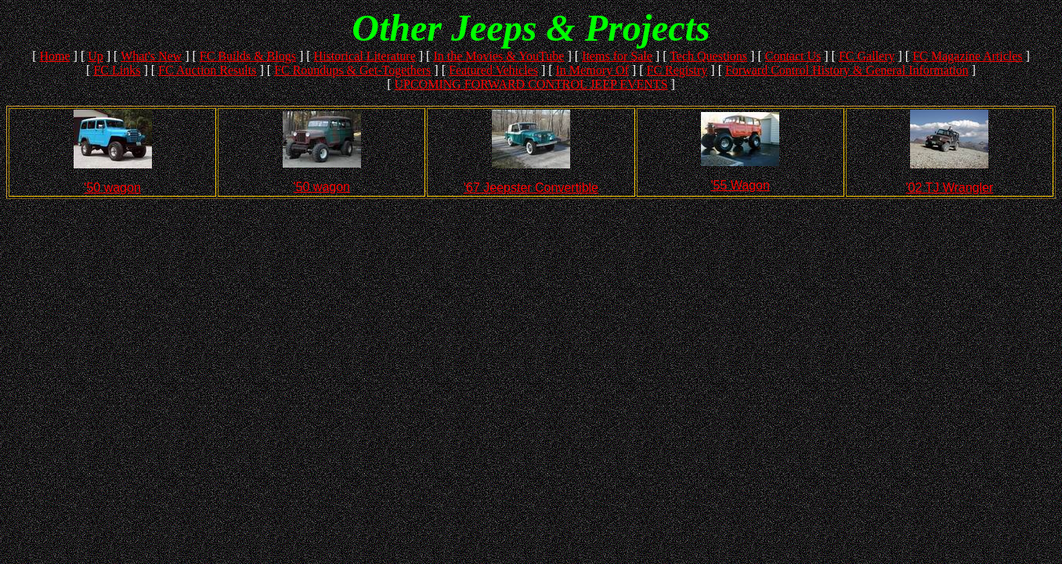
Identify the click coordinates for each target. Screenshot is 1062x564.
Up (95, 56)
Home (54, 56)
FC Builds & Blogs (248, 56)
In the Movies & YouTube (498, 56)
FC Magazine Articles (967, 56)
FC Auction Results (207, 70)
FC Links (116, 70)
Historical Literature (365, 56)
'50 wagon (112, 187)
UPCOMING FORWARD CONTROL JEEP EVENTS (530, 84)
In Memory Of (592, 70)
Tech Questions (708, 56)
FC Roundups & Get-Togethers (352, 70)
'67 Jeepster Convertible (531, 187)
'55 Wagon (739, 185)
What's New (151, 56)
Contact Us (793, 56)
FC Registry (677, 70)
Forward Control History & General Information (847, 70)
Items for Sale (617, 56)
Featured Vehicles (493, 70)
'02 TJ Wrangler (949, 187)
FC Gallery (867, 56)
